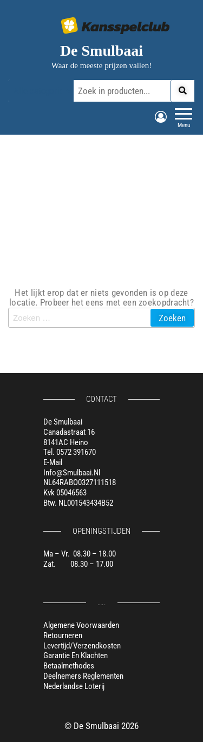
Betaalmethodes (68, 666)
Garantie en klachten (75, 655)
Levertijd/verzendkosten (82, 646)
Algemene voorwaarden (81, 625)
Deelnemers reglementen (83, 676)
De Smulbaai (101, 50)
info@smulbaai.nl (71, 473)
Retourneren (62, 635)
